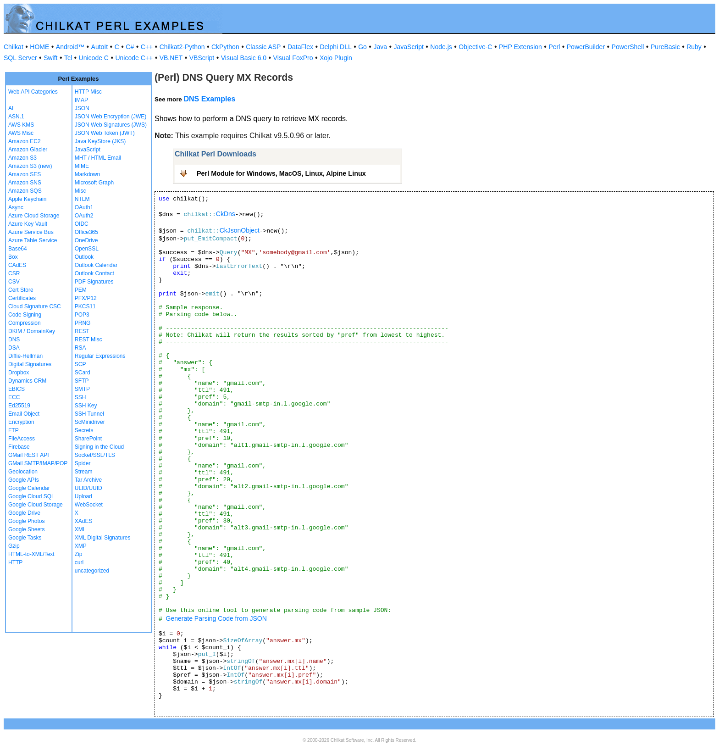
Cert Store (20, 290)
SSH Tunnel (89, 414)
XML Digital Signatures (103, 537)
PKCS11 (85, 306)
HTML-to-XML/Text (31, 554)
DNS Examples (209, 99)
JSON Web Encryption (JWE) (110, 116)
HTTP (15, 562)
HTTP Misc (88, 92)
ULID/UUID (88, 488)
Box (13, 257)
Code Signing (24, 315)
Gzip (14, 546)
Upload (83, 496)
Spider (83, 463)
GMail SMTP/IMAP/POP (37, 463)
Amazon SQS (25, 191)
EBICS (16, 389)
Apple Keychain (27, 199)
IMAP (81, 100)
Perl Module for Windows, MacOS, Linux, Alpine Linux (281, 173)
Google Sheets (26, 529)
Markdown (87, 174)
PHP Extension (520, 46)
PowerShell (628, 46)
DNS (14, 339)
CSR (14, 273)
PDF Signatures (94, 281)
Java (380, 46)
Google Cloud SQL (31, 496)
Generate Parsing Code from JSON (216, 618)
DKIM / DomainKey (31, 331)
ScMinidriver (90, 422)
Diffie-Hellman (25, 356)
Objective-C (475, 46)
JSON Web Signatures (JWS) (111, 125)
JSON (82, 108)
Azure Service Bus (31, 232)
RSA (80, 348)
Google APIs (23, 480)
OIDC (81, 224)
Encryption (21, 422)
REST (82, 331)
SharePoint (88, 438)
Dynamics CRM (27, 381)
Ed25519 (19, 405)
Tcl (68, 57)
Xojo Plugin (336, 57)
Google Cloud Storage (35, 504)
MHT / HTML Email (98, 158)
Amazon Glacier (27, 149)
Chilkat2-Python (182, 46)
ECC (14, 397)
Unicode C (94, 57)
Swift (50, 57)
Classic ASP (263, 46)
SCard (82, 372)
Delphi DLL (335, 46)
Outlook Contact (94, 273)
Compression (24, 323)
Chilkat (13, 46)
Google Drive (24, 513)
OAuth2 (84, 215)
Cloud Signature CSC (34, 306)
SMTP (82, 389)
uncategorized (92, 570)
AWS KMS (21, 125)
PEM (81, 290)
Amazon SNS (24, 182)
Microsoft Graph (94, 182)
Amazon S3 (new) (30, 166)
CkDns (225, 213)
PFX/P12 (86, 298)
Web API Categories (33, 92)
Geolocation (23, 471)
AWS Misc (20, 133)
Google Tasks (25, 537)
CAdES (17, 265)
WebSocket (89, 504)
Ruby (694, 46)
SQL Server (20, 57)
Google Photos (26, 521)
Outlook (84, 257)
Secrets (84, 430)
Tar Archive (88, 480)
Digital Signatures (29, 364)
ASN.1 (16, 116)
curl (79, 562)
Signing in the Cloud (99, 447)
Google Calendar (29, 488)
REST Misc (88, 339)
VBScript (201, 57)
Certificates (22, 298)
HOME (39, 46)
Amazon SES (24, 174)
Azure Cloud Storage (33, 215)
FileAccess (21, 438)
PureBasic (665, 46)
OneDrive (86, 240)
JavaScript (409, 46)
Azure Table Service (32, 240)
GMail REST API (28, 455)
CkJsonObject (240, 230)
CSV (14, 281)
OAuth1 (84, 207)
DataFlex (300, 46)
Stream (84, 471)
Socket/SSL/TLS (95, 455)
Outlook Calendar (96, 265)
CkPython (225, 46)
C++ (147, 46)
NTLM (82, 199)
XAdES (84, 521)
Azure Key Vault (27, 224)
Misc (80, 191)
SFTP (82, 381)
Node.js (441, 46)
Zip (79, 554)
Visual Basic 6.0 (243, 57)
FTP (13, 430)
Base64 (17, 248)
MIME (82, 166)
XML (80, 529)
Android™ (70, 46)
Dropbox (18, 372)
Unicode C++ (134, 57)
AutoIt (99, 46)
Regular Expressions (100, 356)
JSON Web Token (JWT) (105, 133)
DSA (14, 348)
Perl (554, 46)
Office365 (86, 232)
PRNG (83, 323)
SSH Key (86, 405)
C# (130, 46)
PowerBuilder (586, 46)
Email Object (23, 414)
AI (10, 108)
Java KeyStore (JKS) (100, 141)
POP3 (82, 315)
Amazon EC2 (24, 141)
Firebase (19, 447)
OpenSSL (87, 248)
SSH (80, 397)
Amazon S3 (22, 158)
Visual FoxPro (293, 57)
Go (362, 46)
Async (15, 207)
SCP (80, 364)
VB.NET (171, 57)
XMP (81, 546)
